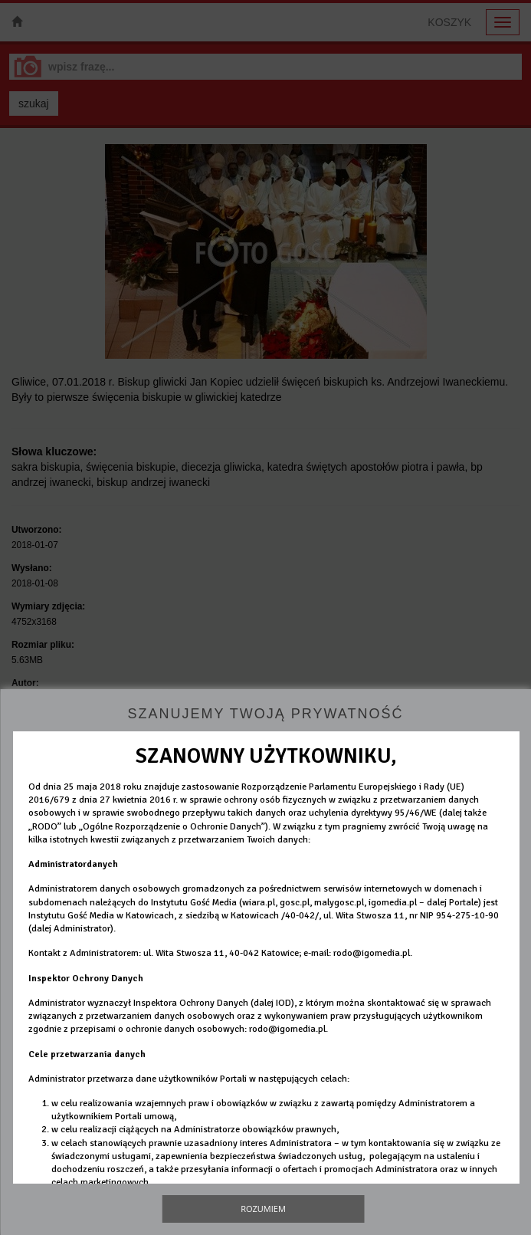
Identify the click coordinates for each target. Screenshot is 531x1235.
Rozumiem (263, 1208)
